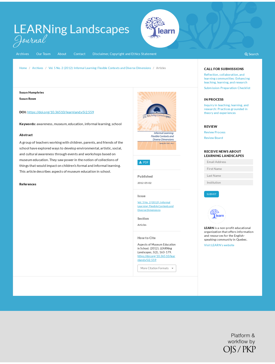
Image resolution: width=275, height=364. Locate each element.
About (62, 54)
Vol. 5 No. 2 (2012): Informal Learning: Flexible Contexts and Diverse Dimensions (100, 68)
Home (23, 68)
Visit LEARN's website (219, 245)
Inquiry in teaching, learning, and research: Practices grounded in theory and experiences (226, 109)
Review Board (213, 138)
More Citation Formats (155, 268)
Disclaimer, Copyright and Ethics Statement (125, 54)
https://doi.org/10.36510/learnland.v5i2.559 (60, 112)
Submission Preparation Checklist (227, 88)
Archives (22, 54)
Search (252, 54)
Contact (80, 54)
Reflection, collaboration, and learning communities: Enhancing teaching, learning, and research (227, 78)
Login (254, 6)
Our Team (43, 54)
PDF (145, 162)
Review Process (214, 132)
